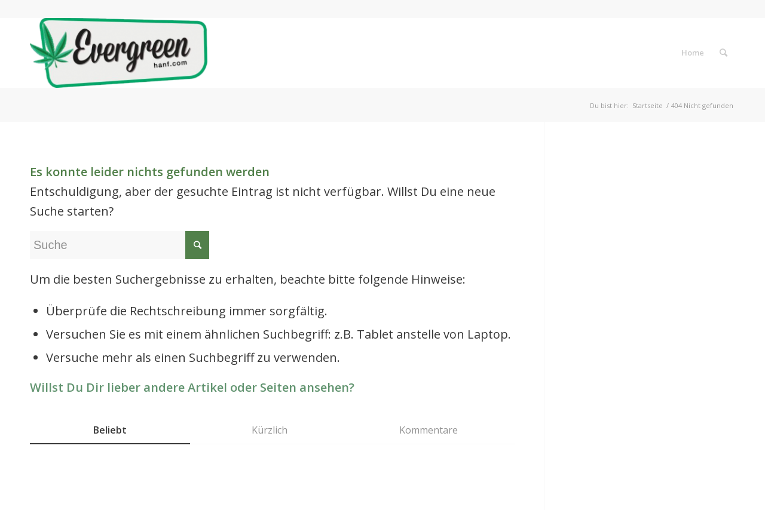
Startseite (647, 105)
